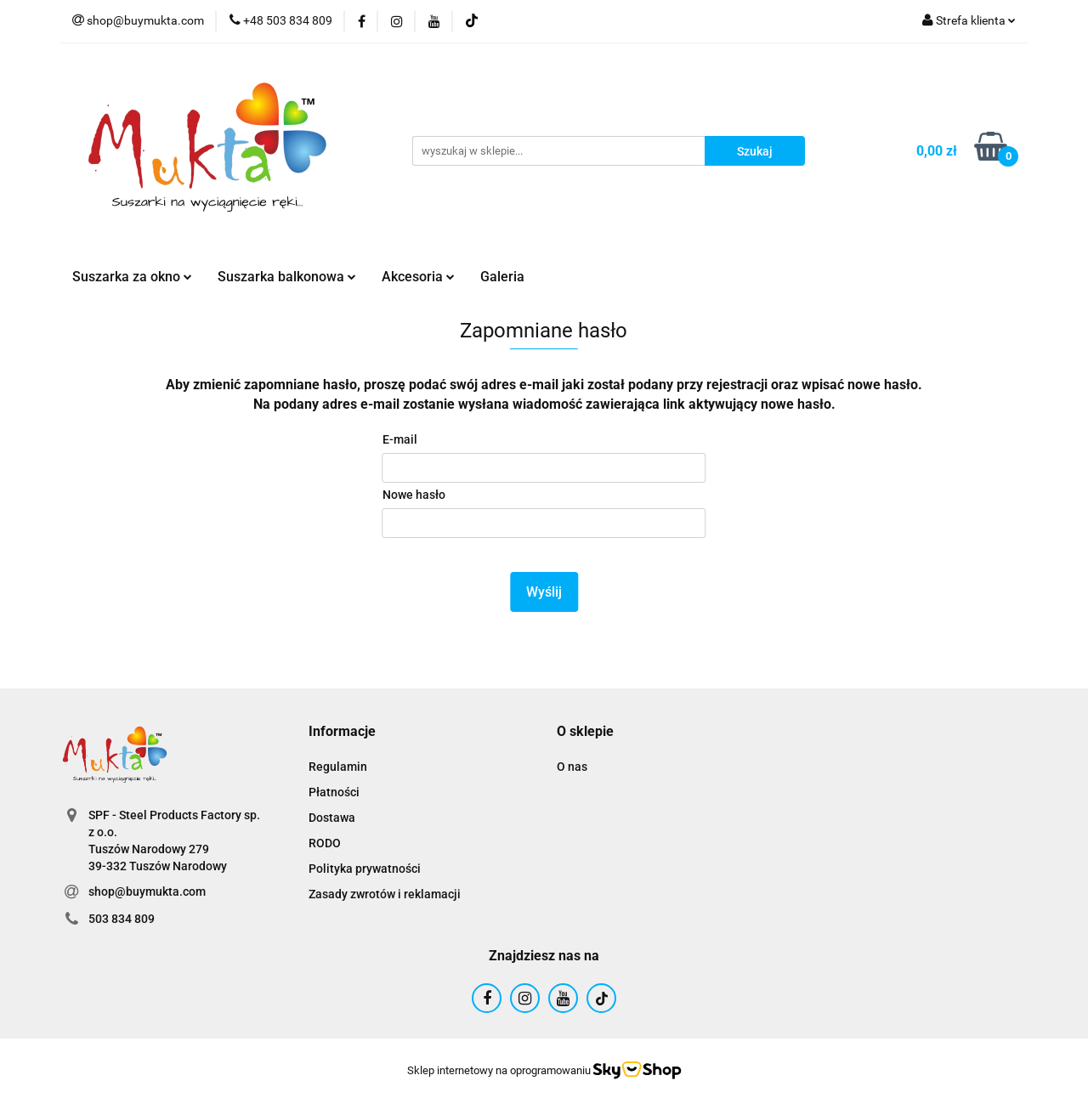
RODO (325, 843)
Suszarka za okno (132, 277)
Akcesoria (418, 277)
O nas (572, 766)
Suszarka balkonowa (287, 277)
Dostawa (332, 817)
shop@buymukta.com (147, 891)
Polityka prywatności (365, 868)
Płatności (334, 792)
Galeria (502, 277)
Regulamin (338, 766)
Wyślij (544, 592)
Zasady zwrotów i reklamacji (385, 894)
